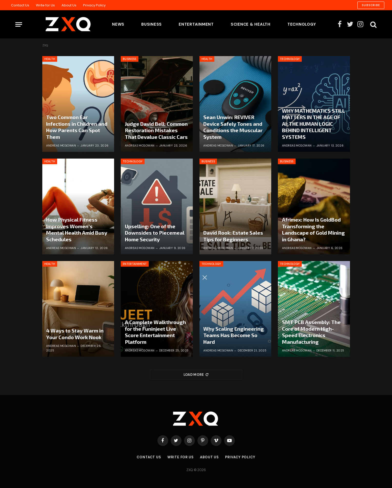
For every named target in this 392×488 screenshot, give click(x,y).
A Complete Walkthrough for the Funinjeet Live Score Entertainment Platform (155, 332)
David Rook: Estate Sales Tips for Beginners (233, 236)
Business (151, 24)
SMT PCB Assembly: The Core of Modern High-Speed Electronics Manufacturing (311, 332)
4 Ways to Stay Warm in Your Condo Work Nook (75, 333)
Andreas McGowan (61, 145)
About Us (69, 5)
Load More (196, 374)
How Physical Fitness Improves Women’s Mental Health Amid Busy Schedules (76, 229)
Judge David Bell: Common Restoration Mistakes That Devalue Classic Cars (156, 130)
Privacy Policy (94, 5)
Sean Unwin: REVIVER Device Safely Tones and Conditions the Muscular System (233, 127)
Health (49, 59)
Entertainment (196, 24)
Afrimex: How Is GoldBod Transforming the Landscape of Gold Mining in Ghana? (313, 229)
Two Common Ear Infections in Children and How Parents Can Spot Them (76, 127)
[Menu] (18, 24)
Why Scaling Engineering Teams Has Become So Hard (233, 335)
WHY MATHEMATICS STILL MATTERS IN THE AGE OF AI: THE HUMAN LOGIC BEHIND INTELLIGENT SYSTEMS (313, 124)
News (118, 24)
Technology (301, 24)
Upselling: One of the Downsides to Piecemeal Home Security (154, 232)
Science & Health (250, 24)
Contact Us (20, 5)
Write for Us (45, 5)
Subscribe (371, 5)
